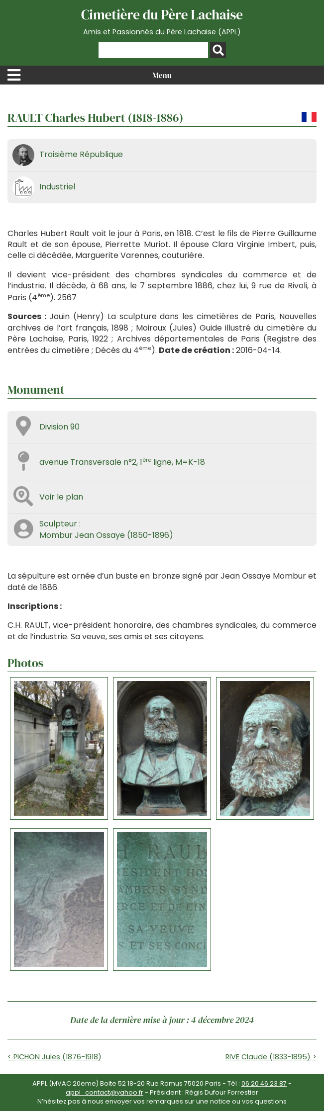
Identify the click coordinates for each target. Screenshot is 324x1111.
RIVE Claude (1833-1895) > (271, 1057)
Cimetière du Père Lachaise (162, 21)
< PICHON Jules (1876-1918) (54, 1057)
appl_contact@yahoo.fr (104, 1092)
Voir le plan (61, 497)
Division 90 (59, 426)
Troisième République (81, 154)
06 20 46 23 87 (264, 1083)
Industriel (57, 186)
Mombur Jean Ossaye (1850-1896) (106, 535)
